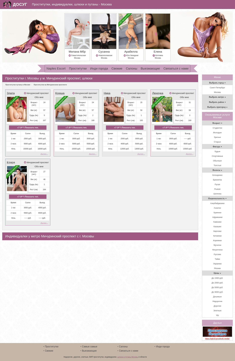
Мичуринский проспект (38, 93)
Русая (217, 184)
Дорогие (217, 306)
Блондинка (217, 175)
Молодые (217, 132)
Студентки (217, 128)
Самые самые (89, 346)
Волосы (217, 170)
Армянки (217, 212)
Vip (217, 315)
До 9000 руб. (217, 292)
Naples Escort (55, 68)
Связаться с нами (175, 68)
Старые (217, 142)
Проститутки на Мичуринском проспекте (50, 85)
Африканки (217, 217)
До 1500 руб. (217, 278)
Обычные (217, 161)
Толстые (217, 165)
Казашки (217, 226)
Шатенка (217, 194)
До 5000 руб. (217, 287)
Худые (217, 151)
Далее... (44, 154)
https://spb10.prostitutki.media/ (217, 339)
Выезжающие (150, 68)
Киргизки (217, 231)
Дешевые (217, 297)
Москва (217, 92)
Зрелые (217, 137)
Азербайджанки (217, 203)
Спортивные (217, 156)
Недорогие (217, 301)
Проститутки (78, 68)
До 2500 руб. (217, 283)
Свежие (117, 68)
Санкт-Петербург (217, 87)
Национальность (217, 198)
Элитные (217, 310)
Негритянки (217, 250)
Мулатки (217, 245)
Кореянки (217, 240)
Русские (217, 254)
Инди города (99, 68)
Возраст (217, 123)
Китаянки (217, 236)
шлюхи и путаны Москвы (127, 357)
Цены (217, 273)
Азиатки (217, 208)
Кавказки (217, 222)
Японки (217, 268)
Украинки (217, 264)
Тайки (217, 259)
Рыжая (217, 189)
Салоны (131, 68)
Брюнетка (217, 180)
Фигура (217, 146)
